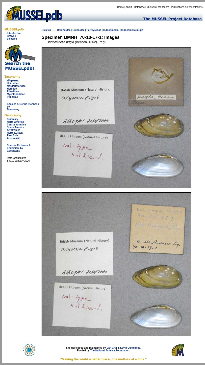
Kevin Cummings (130, 347)
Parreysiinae (94, 30)
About (129, 7)
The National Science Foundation (109, 350)
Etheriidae (13, 91)
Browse (11, 36)
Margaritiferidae (16, 86)
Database (139, 7)
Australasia (13, 138)
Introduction (14, 33)
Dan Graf (111, 347)
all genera (13, 80)
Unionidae (13, 83)
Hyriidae (12, 88)
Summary (12, 119)
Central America (16, 124)
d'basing (12, 38)
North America (15, 122)
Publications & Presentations (187, 7)
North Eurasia (15, 132)
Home (120, 7)
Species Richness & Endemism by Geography (18, 148)
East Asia (12, 135)
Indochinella (128, 30)
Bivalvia (46, 30)
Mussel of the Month (158, 7)
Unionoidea (63, 30)
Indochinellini (111, 30)
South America (15, 127)
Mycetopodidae (16, 94)
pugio (139, 30)
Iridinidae (12, 97)
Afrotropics (13, 130)
